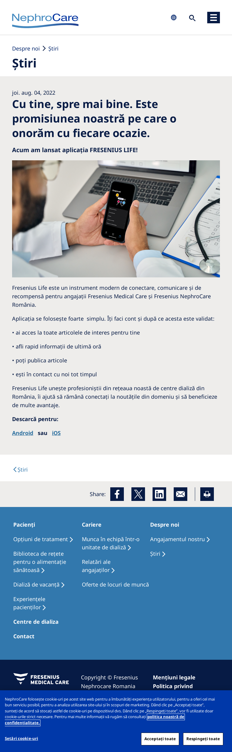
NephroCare (45, 21)
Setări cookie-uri (21, 741)
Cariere (92, 524)
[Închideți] (222, 702)
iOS (56, 432)
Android (22, 432)
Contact (23, 636)
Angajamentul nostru (177, 539)
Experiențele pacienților (29, 603)
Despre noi (26, 48)
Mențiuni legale (174, 677)
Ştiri (53, 48)
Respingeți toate (203, 741)
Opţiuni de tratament (40, 539)
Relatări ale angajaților (96, 566)
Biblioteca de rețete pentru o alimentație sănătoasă (39, 562)
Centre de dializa (36, 621)
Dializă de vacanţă (36, 584)
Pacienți (24, 524)
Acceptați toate (160, 741)
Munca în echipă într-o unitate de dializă (111, 543)
